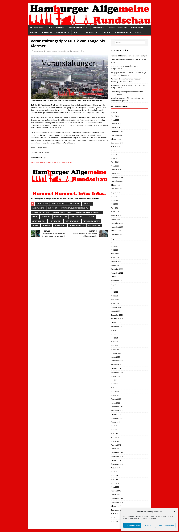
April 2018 (115, 483)
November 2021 (117, 319)
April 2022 (115, 300)
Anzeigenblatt (42, 204)
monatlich (46, 217)
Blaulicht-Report (56, 28)
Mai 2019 (114, 433)
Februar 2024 (116, 215)
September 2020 (117, 372)
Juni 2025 (114, 154)
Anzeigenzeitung (58, 204)
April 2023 (115, 254)
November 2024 (117, 181)
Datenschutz (98, 28)
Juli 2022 (114, 288)
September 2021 (117, 326)
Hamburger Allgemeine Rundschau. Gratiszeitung (51, 212)
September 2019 (117, 418)
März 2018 (115, 487)
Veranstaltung (55, 221)
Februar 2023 (116, 261)
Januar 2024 (115, 219)
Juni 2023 (114, 246)
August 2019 (115, 422)
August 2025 (115, 147)
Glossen (34, 33)
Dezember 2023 (117, 223)
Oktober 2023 (116, 231)
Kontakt (78, 33)
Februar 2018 (116, 491)
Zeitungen (46, 225)
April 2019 (115, 437)
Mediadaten (91, 33)
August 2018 (115, 468)
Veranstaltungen (123, 33)
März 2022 (115, 303)
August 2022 (115, 284)
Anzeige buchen (37, 28)
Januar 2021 (115, 357)
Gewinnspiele (137, 28)
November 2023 (117, 227)
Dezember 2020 (117, 361)
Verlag (138, 33)
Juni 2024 (114, 200)
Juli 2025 (114, 150)
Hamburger (52, 208)
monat (35, 217)
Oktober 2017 (116, 506)
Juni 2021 (114, 338)
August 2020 (115, 376)
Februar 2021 (116, 353)
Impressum (47, 33)
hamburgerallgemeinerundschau (57, 51)
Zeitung (35, 225)
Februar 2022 (116, 307)
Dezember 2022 (117, 269)
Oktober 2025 (116, 139)
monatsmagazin (60, 217)
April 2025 (115, 162)
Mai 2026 (114, 112)
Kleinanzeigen (62, 33)
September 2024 (117, 189)
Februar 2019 (116, 445)
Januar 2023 (115, 265)
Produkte (105, 33)
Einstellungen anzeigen (165, 525)
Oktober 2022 (116, 277)
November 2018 (117, 456)
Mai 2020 (114, 387)
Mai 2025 (114, 158)
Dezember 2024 (117, 177)
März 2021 (115, 349)
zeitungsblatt (59, 225)
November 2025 (117, 135)
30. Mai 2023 (38, 51)
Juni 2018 (114, 475)
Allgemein (76, 51)
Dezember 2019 (117, 407)
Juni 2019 (114, 430)
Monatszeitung (77, 217)
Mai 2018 (114, 479)
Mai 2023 (114, 250)
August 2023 (115, 238)
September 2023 (117, 235)
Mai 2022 (114, 296)
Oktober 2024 (116, 185)
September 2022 (117, 280)
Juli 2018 (114, 472)
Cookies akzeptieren (132, 525)
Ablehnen (148, 525)
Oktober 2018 (116, 460)
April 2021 (115, 345)
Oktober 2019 (116, 414)
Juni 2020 (114, 384)
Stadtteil (90, 217)
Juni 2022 (114, 292)
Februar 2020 (116, 399)
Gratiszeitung (74, 204)
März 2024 (115, 212)
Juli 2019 (114, 426)
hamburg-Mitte (38, 208)
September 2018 (117, 464)
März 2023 (115, 257)
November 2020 (117, 365)
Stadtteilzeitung (38, 221)
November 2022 (117, 273)
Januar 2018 (115, 495)
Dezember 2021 (117, 315)
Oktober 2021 (116, 323)
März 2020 (115, 395)
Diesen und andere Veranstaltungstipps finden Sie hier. (52, 162)
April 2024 (115, 208)
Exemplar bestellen (117, 28)
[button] (174, 511)
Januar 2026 (115, 128)
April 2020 (115, 391)
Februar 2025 (116, 170)
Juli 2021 (114, 334)
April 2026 (115, 116)
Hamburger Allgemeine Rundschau (74, 208)
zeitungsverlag (94, 225)
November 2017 (117, 502)
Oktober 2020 (116, 368)
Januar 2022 (115, 311)
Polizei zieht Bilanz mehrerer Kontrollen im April (129, 56)
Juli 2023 (114, 242)
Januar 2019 (115, 449)
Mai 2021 (114, 342)
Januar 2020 (115, 403)
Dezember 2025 (117, 131)
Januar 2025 (115, 173)
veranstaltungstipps (91, 221)
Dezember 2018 (117, 453)
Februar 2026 (116, 124)
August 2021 (115, 330)
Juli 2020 (114, 380)
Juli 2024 (114, 196)
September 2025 (117, 143)
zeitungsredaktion (76, 225)
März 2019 (115, 441)
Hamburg (87, 204)
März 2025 (115, 166)
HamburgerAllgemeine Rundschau (88, 212)
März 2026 (115, 120)
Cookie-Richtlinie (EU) (78, 28)
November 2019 (117, 410)
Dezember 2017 (117, 498)
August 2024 (115, 192)
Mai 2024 (114, 204)
